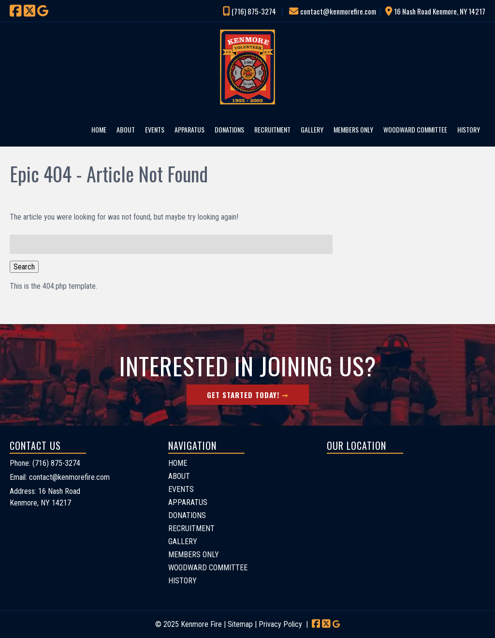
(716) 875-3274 (254, 11)
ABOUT (125, 129)
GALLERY (312, 129)
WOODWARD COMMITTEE (415, 129)
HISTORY (468, 129)
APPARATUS (189, 129)
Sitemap (240, 624)
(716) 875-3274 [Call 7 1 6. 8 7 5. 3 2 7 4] (56, 463)
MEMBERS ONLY (353, 129)
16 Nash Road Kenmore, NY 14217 (439, 11)
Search (24, 266)
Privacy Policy (280, 624)
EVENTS (154, 129)
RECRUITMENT (272, 129)
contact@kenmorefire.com (338, 11)
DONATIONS (229, 129)
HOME (98, 129)
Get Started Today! (243, 394)
